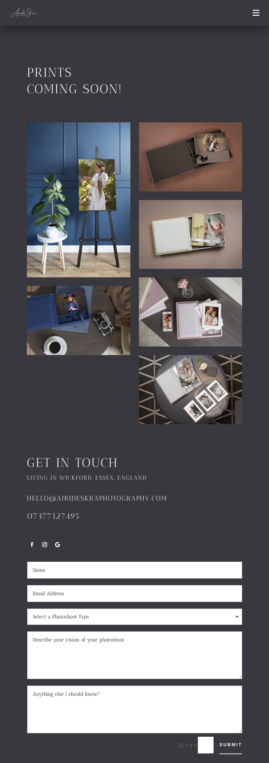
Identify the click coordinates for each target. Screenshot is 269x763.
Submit (230, 744)
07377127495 (53, 516)
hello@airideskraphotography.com (97, 498)
